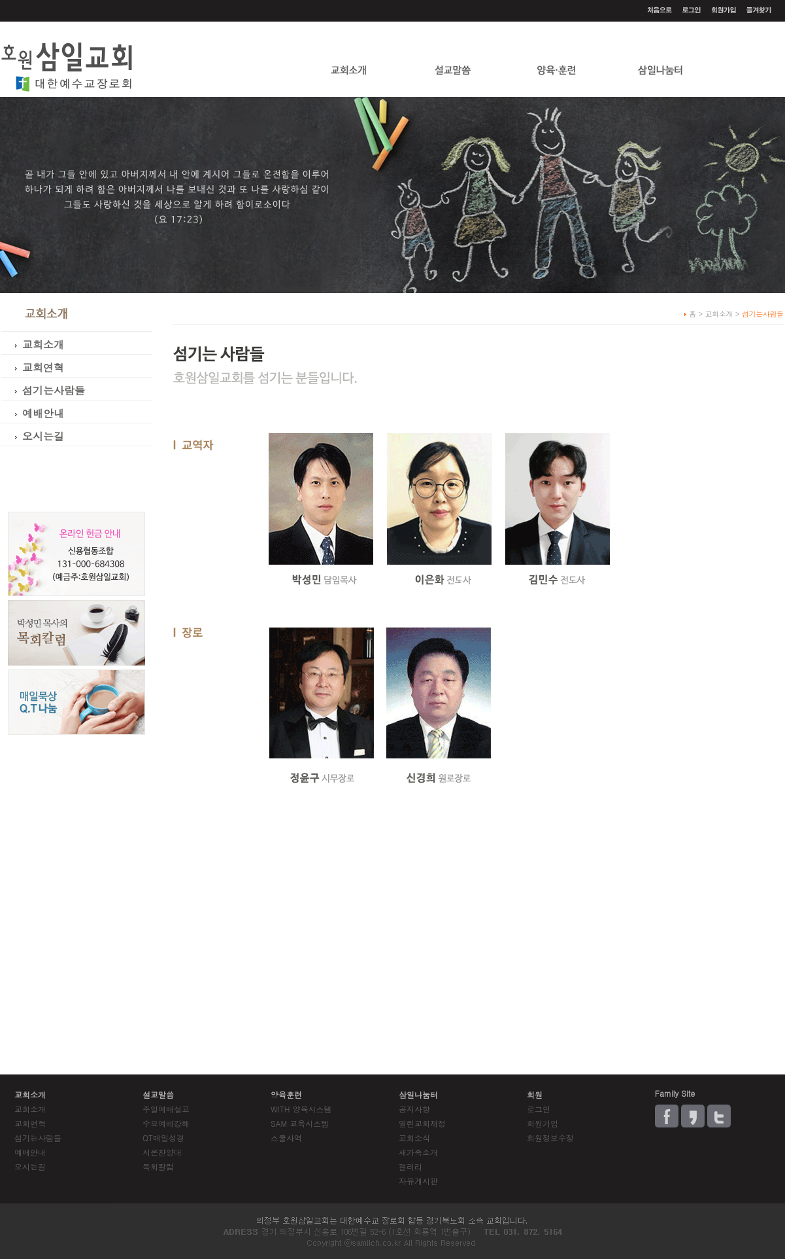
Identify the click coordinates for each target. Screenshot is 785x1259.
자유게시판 (418, 1180)
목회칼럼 (158, 1166)
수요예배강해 (166, 1123)
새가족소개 (418, 1152)
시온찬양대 (162, 1152)
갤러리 (410, 1166)
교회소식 (414, 1137)
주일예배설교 (166, 1108)
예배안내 (30, 1152)
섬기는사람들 (37, 1137)
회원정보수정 (550, 1137)
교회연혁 (30, 1123)
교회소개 (30, 1108)
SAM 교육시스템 (300, 1123)
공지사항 (414, 1108)
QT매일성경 (163, 1137)
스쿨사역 (286, 1137)
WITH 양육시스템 (301, 1108)
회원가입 (542, 1123)
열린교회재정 (422, 1123)
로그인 (538, 1108)
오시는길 (30, 1166)
